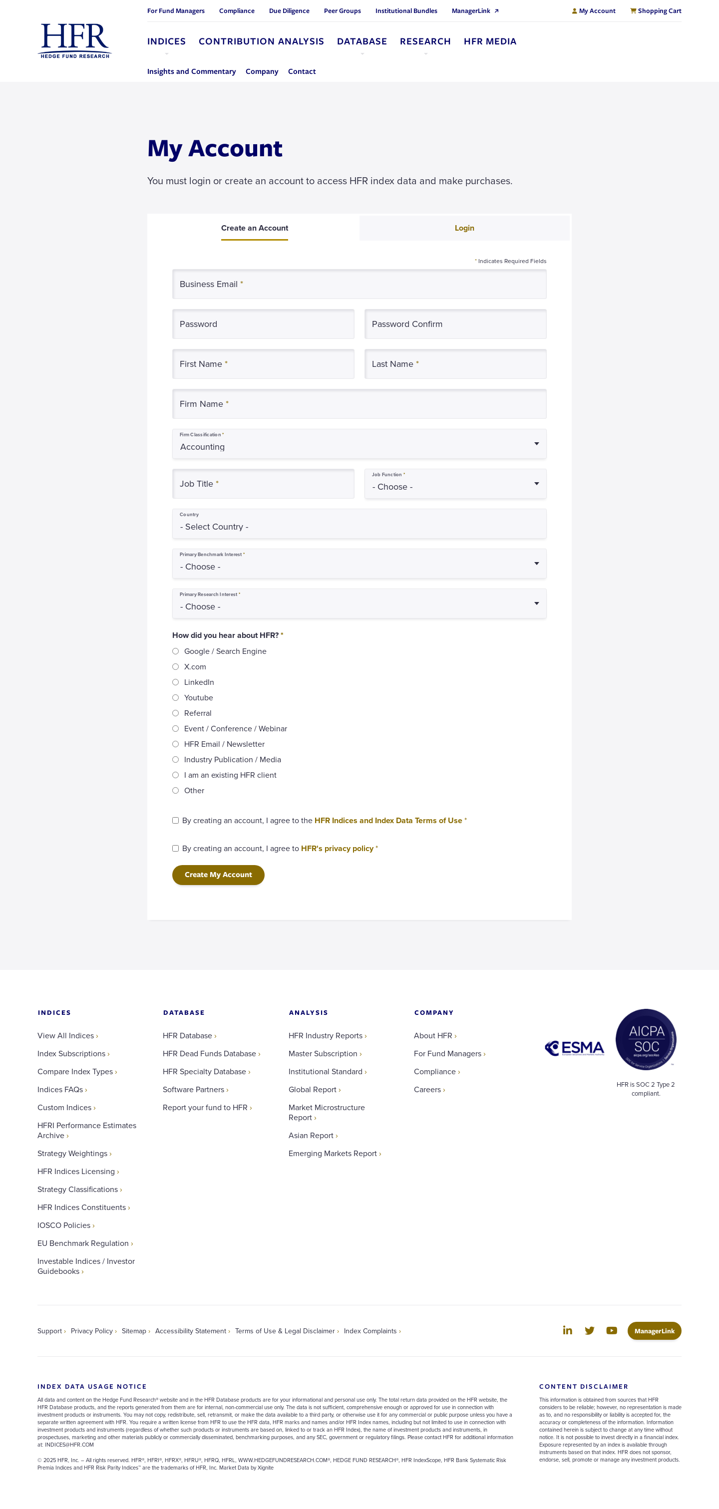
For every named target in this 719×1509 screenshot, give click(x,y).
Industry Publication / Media (232, 759)
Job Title (199, 483)
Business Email (211, 284)
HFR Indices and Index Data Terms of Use (388, 820)
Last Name (395, 363)
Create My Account (218, 874)
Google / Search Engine (225, 650)
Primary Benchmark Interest (212, 554)
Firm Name (204, 403)
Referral (198, 712)
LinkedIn (199, 681)
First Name (204, 363)
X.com (195, 666)
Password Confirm (407, 323)
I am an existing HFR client (230, 774)
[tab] (254, 228)
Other (194, 790)
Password (198, 323)
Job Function (388, 474)
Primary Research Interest (210, 594)
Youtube (198, 697)
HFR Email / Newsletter (224, 743)
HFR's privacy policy (337, 848)
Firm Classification (202, 434)
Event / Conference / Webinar (235, 728)
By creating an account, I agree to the (324, 820)
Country (189, 514)
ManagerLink (658, 1330)
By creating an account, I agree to (280, 848)
